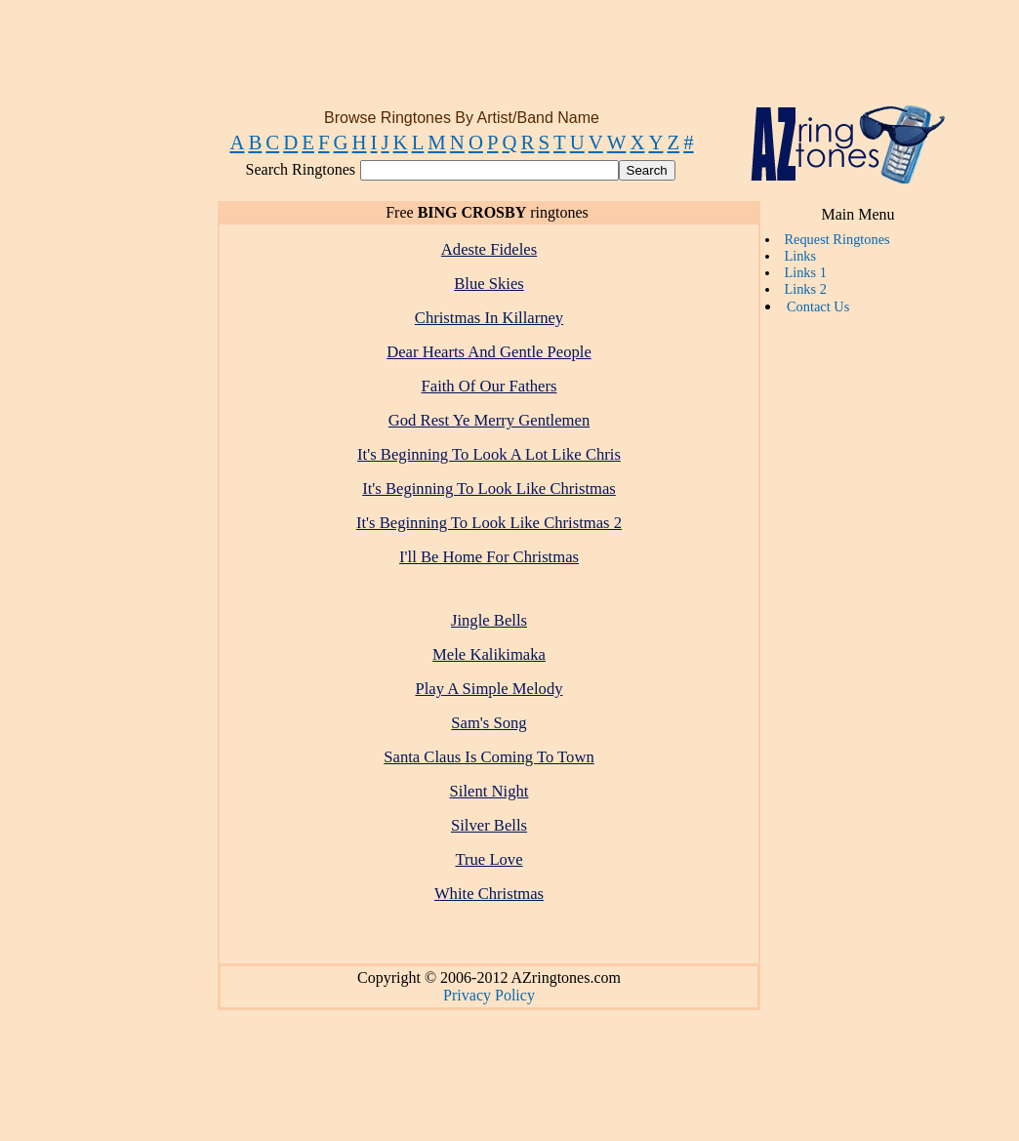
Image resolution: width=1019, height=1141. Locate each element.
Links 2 (805, 289)
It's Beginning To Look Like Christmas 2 (489, 522)
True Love (488, 859)
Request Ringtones (836, 239)
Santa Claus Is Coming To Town (489, 757)
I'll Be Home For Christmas (489, 557)
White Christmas (489, 893)
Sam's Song (488, 722)
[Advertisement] (505, 61)
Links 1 (805, 272)
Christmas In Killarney (489, 317)
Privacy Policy (489, 995)
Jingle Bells (489, 620)
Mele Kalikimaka (489, 654)
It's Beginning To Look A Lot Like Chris (489, 454)
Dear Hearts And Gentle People (489, 352)
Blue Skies (489, 283)
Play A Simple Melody (488, 688)
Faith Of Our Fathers (489, 386)
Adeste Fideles (489, 249)
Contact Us (818, 306)
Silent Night (489, 791)
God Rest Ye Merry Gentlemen (489, 420)
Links (800, 256)
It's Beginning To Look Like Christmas (489, 488)
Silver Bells (489, 825)
